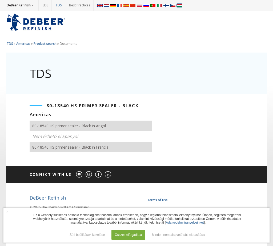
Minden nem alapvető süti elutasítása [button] (178, 235)
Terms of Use (157, 200)
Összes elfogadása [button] (128, 235)
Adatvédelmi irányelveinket (185, 222)
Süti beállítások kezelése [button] (87, 235)
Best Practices (79, 5)
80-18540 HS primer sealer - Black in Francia (70, 147)
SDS (45, 5)
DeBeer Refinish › (20, 5)
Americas (23, 43)
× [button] (7, 211)
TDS (59, 5)
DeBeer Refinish (48, 198)
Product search (45, 43)
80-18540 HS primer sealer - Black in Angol (69, 125)
